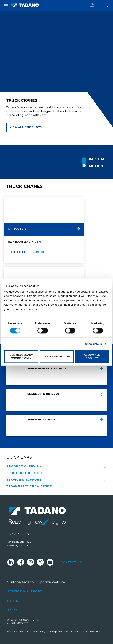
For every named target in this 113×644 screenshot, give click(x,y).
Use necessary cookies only (21, 356)
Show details (93, 343)
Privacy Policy (15, 631)
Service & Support (23, 479)
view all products (26, 127)
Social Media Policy (35, 631)
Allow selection (56, 356)
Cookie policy (54, 631)
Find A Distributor (24, 473)
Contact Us (71, 562)
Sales (12, 610)
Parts (12, 600)
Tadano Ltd (33, 620)
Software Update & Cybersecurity (82, 631)
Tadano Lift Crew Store (29, 486)
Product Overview (24, 466)
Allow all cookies (92, 356)
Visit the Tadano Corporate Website (36, 582)
